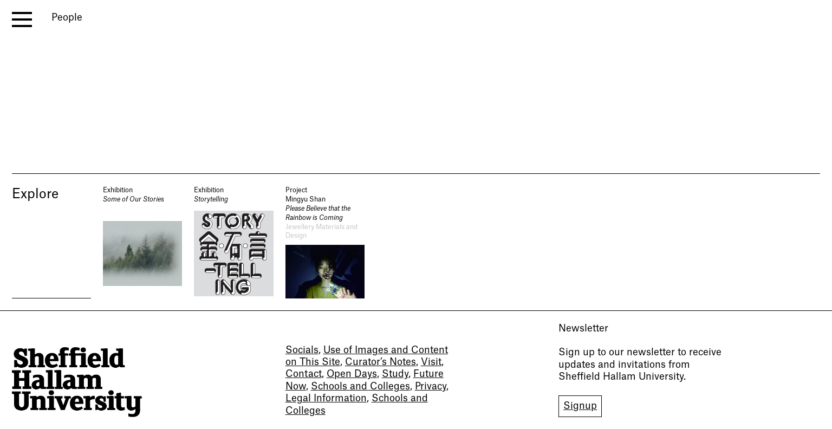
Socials (301, 350)
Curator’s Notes (380, 362)
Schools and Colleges (360, 386)
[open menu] (22, 19)
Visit (431, 362)
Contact (303, 374)
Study (395, 374)
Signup (580, 406)
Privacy (430, 386)
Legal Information (326, 398)
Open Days (352, 374)
